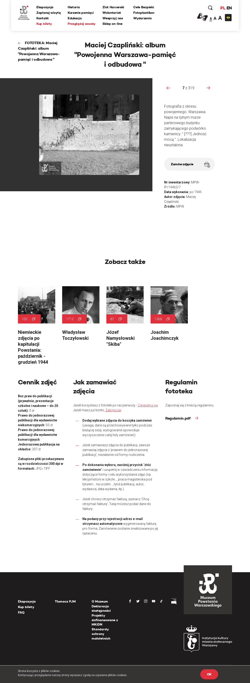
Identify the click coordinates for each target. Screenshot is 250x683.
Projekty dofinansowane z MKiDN (105, 619)
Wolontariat (111, 13)
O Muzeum (100, 601)
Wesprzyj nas (112, 18)
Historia (74, 7)
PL (222, 8)
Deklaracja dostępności (101, 608)
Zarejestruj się (148, 405)
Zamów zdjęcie (190, 165)
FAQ (21, 612)
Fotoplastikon (143, 13)
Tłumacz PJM (65, 601)
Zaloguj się (113, 410)
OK (209, 674)
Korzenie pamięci (81, 13)
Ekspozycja (44, 7)
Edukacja (75, 18)
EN (229, 8)
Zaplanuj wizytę (48, 13)
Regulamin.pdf (178, 418)
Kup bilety (44, 24)
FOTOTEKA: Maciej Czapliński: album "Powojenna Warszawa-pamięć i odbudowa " (39, 51)
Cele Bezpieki (143, 7)
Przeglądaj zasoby (82, 24)
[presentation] (168, 87)
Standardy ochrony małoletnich (101, 633)
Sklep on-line (112, 24)
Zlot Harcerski (113, 7)
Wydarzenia (142, 18)
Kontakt (42, 18)
